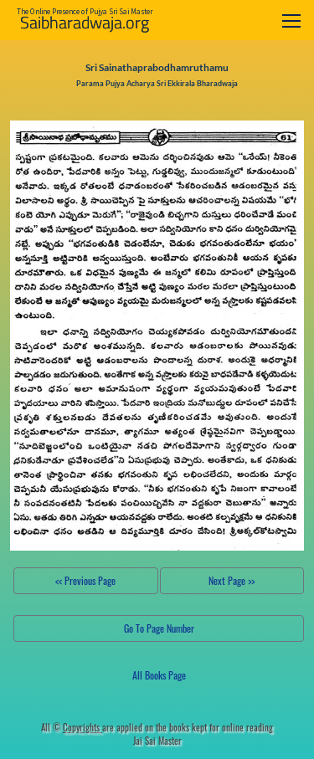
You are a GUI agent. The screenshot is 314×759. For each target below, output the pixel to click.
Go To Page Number (159, 628)
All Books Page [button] (159, 675)
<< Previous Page (85, 580)
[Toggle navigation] (291, 20)
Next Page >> (231, 580)
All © (71, 727)
